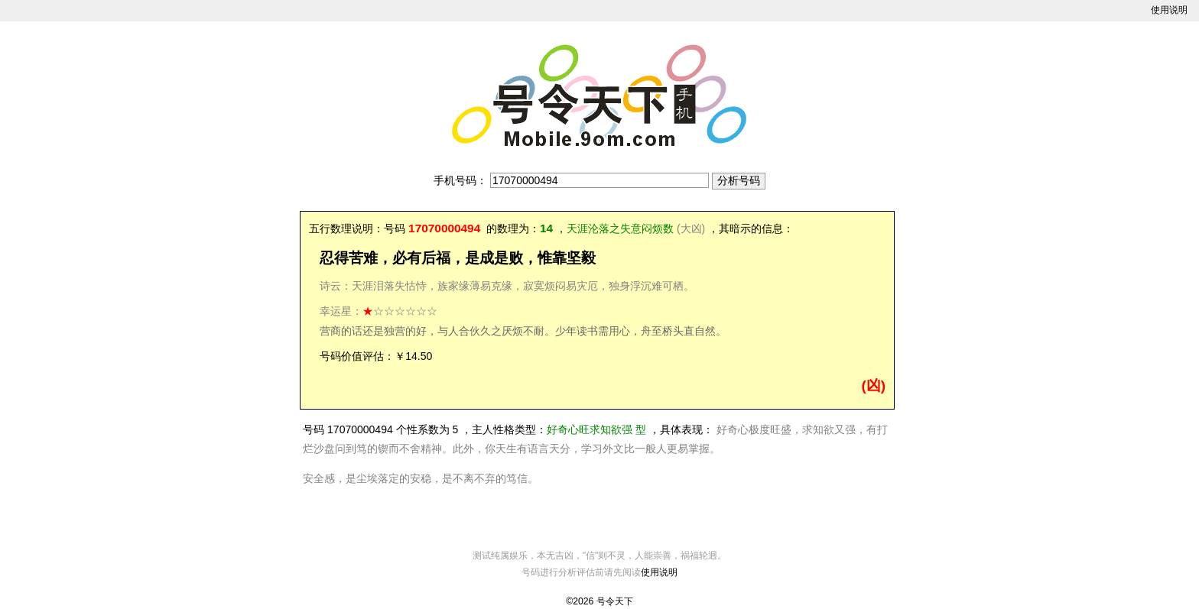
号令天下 (614, 601)
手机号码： (460, 180)
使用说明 (1169, 10)
